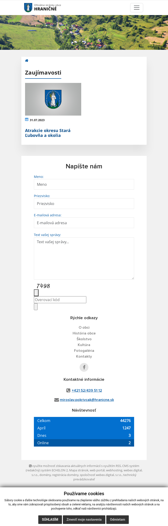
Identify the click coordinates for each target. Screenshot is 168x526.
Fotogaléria (84, 351)
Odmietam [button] (117, 519)
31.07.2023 (37, 120)
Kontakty (84, 356)
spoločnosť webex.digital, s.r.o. (101, 475)
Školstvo (84, 339)
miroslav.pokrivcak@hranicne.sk (87, 400)
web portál (97, 470)
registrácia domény (65, 475)
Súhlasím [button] (50, 519)
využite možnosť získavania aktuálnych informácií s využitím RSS (75, 466)
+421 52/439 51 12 (87, 390)
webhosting (114, 470)
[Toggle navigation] (136, 7)
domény (45, 475)
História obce (84, 333)
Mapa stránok (78, 470)
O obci (84, 327)
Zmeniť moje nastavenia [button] (84, 519)
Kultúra (84, 345)
